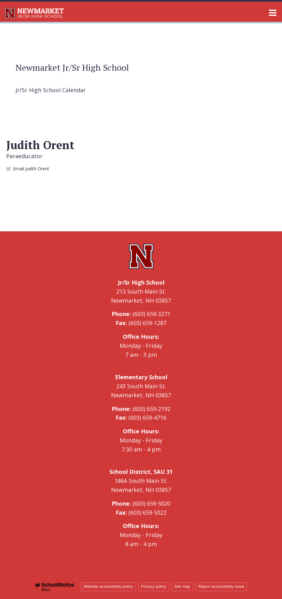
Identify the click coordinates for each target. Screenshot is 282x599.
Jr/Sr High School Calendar (51, 90)
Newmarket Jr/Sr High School (72, 67)
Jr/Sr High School (141, 282)
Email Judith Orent (31, 169)
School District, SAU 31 (141, 471)
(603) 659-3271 (151, 314)
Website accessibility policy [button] (108, 586)
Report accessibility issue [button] (221, 586)
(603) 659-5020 (151, 503)
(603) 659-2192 (151, 409)
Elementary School (141, 377)
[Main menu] (272, 12)
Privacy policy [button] (153, 586)
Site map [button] (182, 586)
